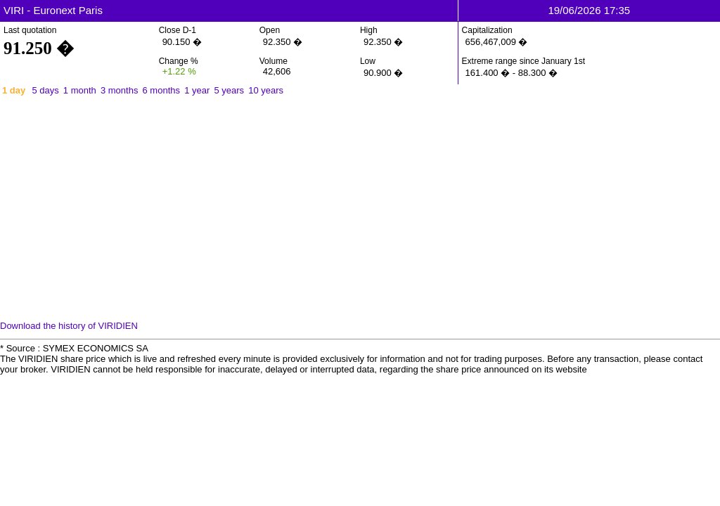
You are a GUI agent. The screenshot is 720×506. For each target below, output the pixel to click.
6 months (161, 90)
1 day (13, 90)
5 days (45, 90)
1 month (79, 90)
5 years (229, 90)
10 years (265, 90)
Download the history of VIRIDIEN (69, 325)
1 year (197, 90)
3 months (119, 90)
